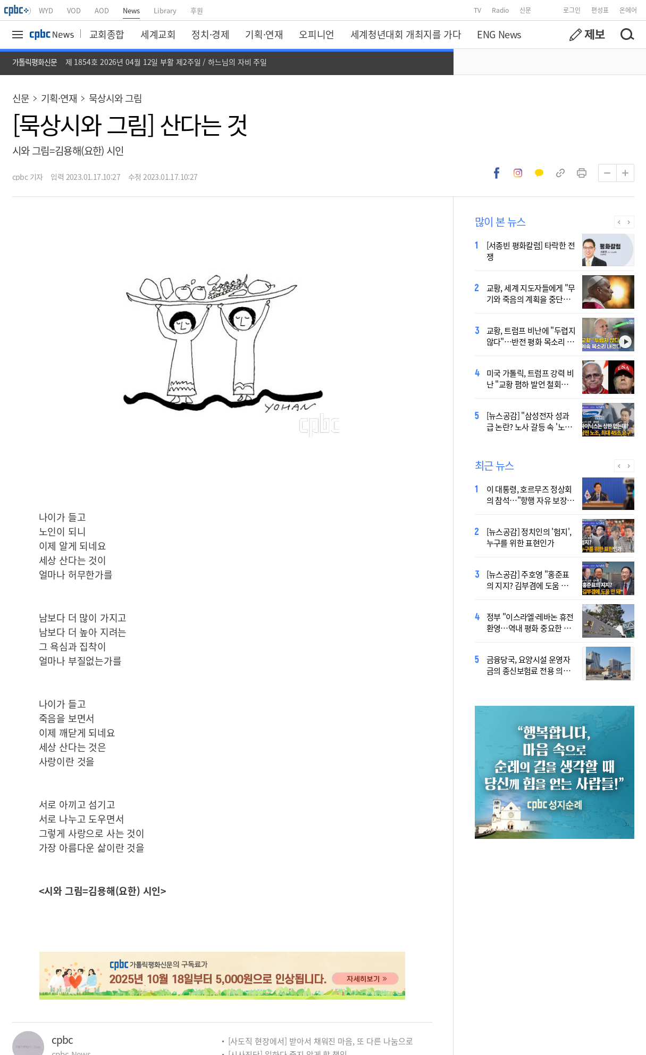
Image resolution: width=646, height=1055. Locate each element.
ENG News (499, 34)
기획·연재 (264, 34)
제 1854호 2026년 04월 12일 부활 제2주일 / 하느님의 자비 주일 (166, 61)
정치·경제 (210, 34)
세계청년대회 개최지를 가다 (405, 34)
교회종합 (106, 34)
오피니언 (316, 34)
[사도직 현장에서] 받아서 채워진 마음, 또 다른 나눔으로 (320, 1040)
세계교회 (157, 34)
